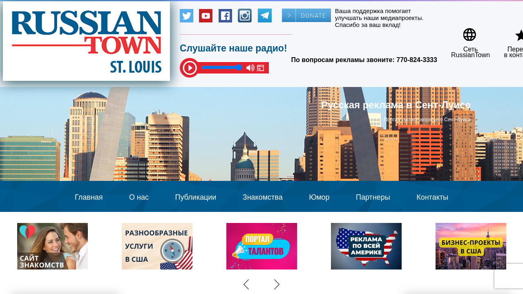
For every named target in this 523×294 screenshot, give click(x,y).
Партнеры (373, 197)
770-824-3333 (416, 59)
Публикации (195, 197)
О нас (139, 197)
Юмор (319, 197)
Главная (89, 197)
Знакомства (263, 197)
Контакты (432, 197)
